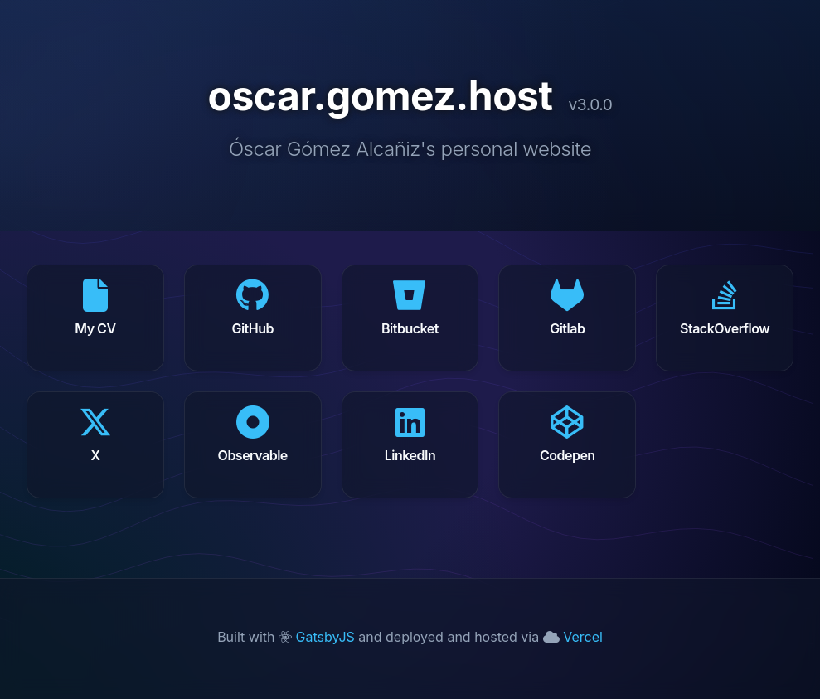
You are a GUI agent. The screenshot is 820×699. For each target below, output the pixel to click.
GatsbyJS (318, 637)
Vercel (573, 637)
